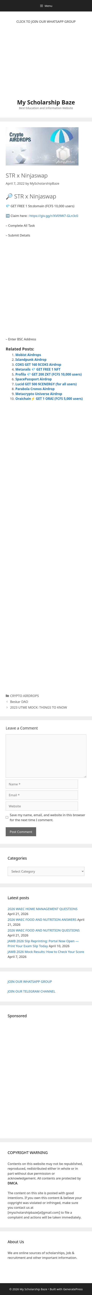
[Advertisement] (46, 63)
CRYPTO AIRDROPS (24, 696)
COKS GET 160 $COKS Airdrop (38, 364)
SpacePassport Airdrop (33, 379)
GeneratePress (73, 1289)
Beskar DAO (19, 701)
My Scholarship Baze (46, 102)
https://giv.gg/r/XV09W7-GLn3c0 (53, 216)
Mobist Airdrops (28, 355)
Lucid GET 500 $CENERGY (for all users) (46, 384)
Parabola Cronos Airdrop (35, 389)
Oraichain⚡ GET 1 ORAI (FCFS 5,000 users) (49, 398)
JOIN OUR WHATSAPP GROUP (30, 981)
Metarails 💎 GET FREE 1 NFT (37, 369)
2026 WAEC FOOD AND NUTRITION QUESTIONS (44, 930)
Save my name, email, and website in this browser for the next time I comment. (47, 817)
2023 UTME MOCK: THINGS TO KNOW (38, 707)
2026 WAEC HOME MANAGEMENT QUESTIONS (43, 909)
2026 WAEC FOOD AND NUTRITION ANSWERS (42, 919)
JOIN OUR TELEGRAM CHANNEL (31, 991)
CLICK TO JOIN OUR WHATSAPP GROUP (45, 21)
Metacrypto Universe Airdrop (38, 394)
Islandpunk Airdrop (30, 359)
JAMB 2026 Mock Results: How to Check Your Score (46, 951)
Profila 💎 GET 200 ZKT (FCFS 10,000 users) (48, 374)
